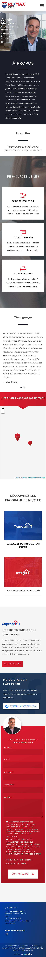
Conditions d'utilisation (16, 864)
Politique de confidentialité (18, 860)
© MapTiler (23, 477)
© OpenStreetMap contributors (36, 477)
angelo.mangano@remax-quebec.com (15, 38)
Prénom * (8, 747)
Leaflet (17, 477)
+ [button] (3, 408)
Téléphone (9, 785)
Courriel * (9, 772)
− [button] (3, 411)
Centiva (28, 954)
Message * (8, 797)
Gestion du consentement (23, 950)
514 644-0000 (8, 36)
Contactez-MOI (23, 874)
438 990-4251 (8, 34)
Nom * (6, 760)
